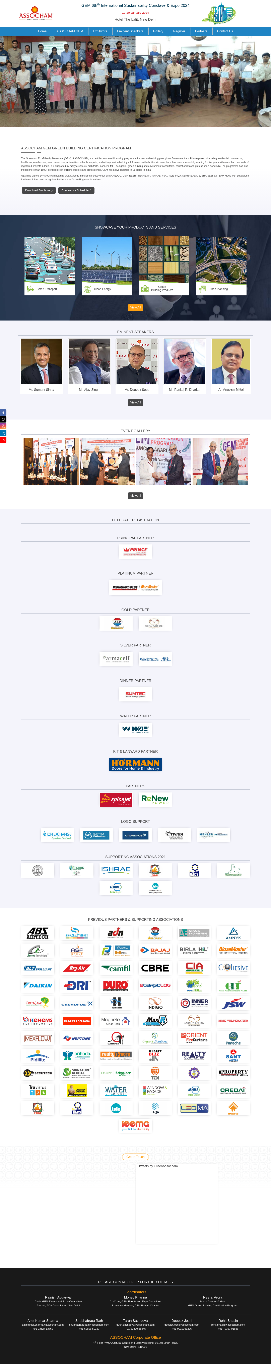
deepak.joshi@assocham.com (181, 1324)
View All (135, 307)
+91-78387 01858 (228, 1328)
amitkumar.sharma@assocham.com (43, 1324)
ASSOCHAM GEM (70, 31)
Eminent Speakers (130, 31)
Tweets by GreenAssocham (158, 1166)
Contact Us (225, 31)
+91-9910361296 (182, 1328)
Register (179, 31)
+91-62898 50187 (89, 1328)
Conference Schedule (77, 190)
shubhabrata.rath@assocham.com (89, 1324)
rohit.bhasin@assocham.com (228, 1324)
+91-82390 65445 (135, 1328)
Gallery (158, 31)
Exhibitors (100, 31)
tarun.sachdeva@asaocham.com (135, 1324)
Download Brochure (39, 190)
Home (42, 31)
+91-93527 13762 (42, 1328)
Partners (201, 31)
